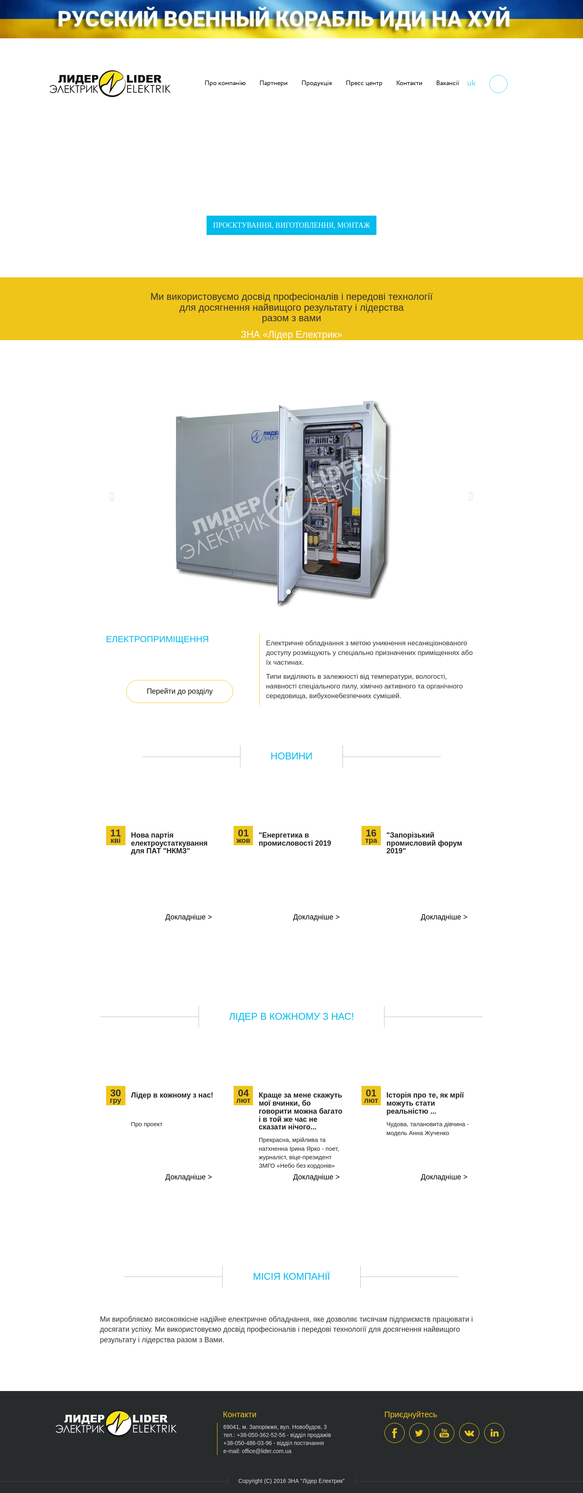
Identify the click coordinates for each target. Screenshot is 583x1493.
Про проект (147, 1124)
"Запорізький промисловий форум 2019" (424, 843)
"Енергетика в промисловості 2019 (295, 839)
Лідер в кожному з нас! (172, 1095)
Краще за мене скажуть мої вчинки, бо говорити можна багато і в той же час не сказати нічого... (301, 1111)
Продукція (316, 83)
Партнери (273, 83)
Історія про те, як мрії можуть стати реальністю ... (425, 1103)
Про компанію (225, 83)
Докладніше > (188, 917)
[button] (110, 494)
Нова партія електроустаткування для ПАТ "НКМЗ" (169, 843)
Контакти (409, 83)
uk (471, 83)
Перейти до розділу (180, 691)
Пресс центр (364, 83)
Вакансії (448, 83)
